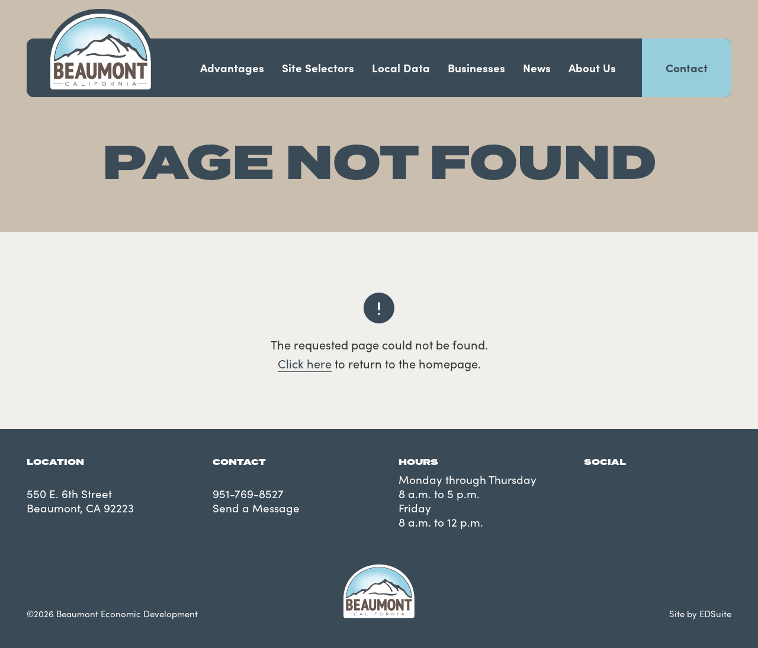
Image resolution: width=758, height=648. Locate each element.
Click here (305, 363)
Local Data (401, 67)
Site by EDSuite (700, 614)
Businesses (476, 67)
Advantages (232, 67)
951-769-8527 (248, 493)
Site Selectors (318, 67)
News (537, 67)
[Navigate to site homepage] (101, 51)
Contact (687, 67)
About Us (592, 67)
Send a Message (256, 507)
